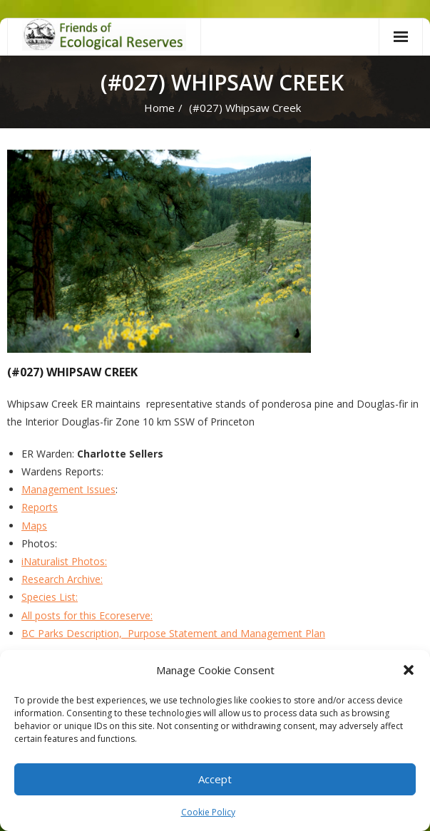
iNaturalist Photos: (64, 561)
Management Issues (68, 489)
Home (159, 107)
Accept (215, 779)
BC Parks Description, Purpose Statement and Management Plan (173, 633)
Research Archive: (62, 579)
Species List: (49, 597)
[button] (408, 670)
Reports (39, 507)
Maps (34, 525)
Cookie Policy (208, 812)
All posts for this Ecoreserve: (87, 615)
